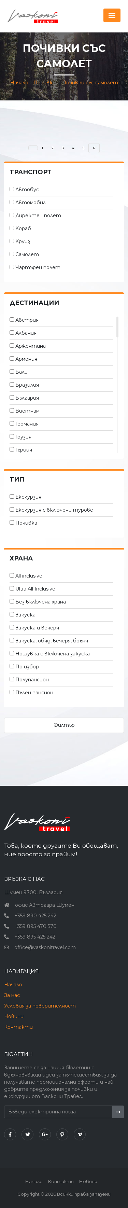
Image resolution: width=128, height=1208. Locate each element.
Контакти (18, 1027)
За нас (12, 995)
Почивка (26, 523)
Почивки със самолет (90, 83)
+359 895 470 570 (35, 926)
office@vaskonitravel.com (45, 947)
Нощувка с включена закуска (52, 654)
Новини (14, 1016)
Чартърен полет (37, 267)
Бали (21, 372)
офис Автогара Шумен (44, 905)
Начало (19, 83)
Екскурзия (28, 497)
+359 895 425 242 (34, 937)
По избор (27, 667)
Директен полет (38, 215)
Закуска (25, 615)
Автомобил (30, 202)
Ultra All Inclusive (35, 589)
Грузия (23, 437)
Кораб (23, 228)
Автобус (27, 189)
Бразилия (27, 385)
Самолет (27, 254)
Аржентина (30, 346)
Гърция (23, 450)
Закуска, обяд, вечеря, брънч (51, 641)
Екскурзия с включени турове (54, 510)
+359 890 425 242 (35, 916)
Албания (26, 333)
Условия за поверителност (40, 1006)
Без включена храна (40, 602)
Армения (26, 359)
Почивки (44, 83)
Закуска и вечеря (37, 628)
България (27, 398)
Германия (27, 424)
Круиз (22, 241)
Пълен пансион (34, 693)
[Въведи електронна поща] (58, 1112)
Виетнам (27, 411)
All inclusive (28, 576)
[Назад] (33, 147)
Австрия (27, 320)
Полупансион (32, 680)
